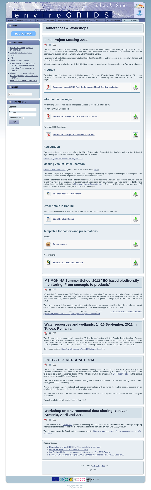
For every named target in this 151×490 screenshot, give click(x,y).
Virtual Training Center (19, 61)
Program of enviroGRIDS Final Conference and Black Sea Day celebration (85, 87)
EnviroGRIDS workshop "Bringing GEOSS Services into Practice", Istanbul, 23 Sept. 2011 (86, 455)
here (96, 169)
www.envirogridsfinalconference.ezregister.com (63, 158)
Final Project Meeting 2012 (21, 53)
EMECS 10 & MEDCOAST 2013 (23, 80)
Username (13, 107)
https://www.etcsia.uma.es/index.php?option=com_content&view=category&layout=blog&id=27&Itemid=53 (93, 312)
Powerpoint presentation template (68, 262)
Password (13, 112)
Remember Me (15, 118)
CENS (12, 55)
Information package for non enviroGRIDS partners (75, 116)
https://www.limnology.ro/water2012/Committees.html (83, 349)
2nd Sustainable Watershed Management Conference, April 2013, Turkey (79, 452)
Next (98, 465)
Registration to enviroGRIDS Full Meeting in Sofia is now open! (75, 447)
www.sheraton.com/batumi (55, 169)
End (103, 465)
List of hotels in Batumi (63, 219)
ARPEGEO (67, 425)
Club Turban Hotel (121, 374)
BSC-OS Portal (23, 33)
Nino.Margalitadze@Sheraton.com (88, 184)
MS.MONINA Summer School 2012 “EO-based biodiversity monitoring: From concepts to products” (22, 67)
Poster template (60, 244)
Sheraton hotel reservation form (67, 194)
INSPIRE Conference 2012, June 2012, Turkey (68, 449)
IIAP (12, 58)
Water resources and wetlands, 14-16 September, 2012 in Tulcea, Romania (24, 75)
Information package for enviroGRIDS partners (73, 134)
